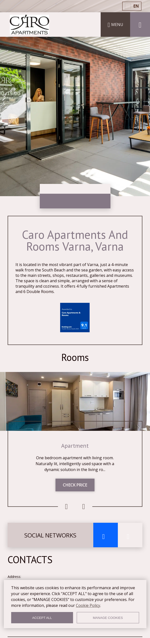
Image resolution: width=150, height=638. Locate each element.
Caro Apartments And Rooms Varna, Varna (75, 240)
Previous (66, 506)
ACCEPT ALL (42, 618)
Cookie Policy (88, 605)
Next (83, 506)
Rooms (75, 357)
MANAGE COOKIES (108, 618)
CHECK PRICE (75, 485)
